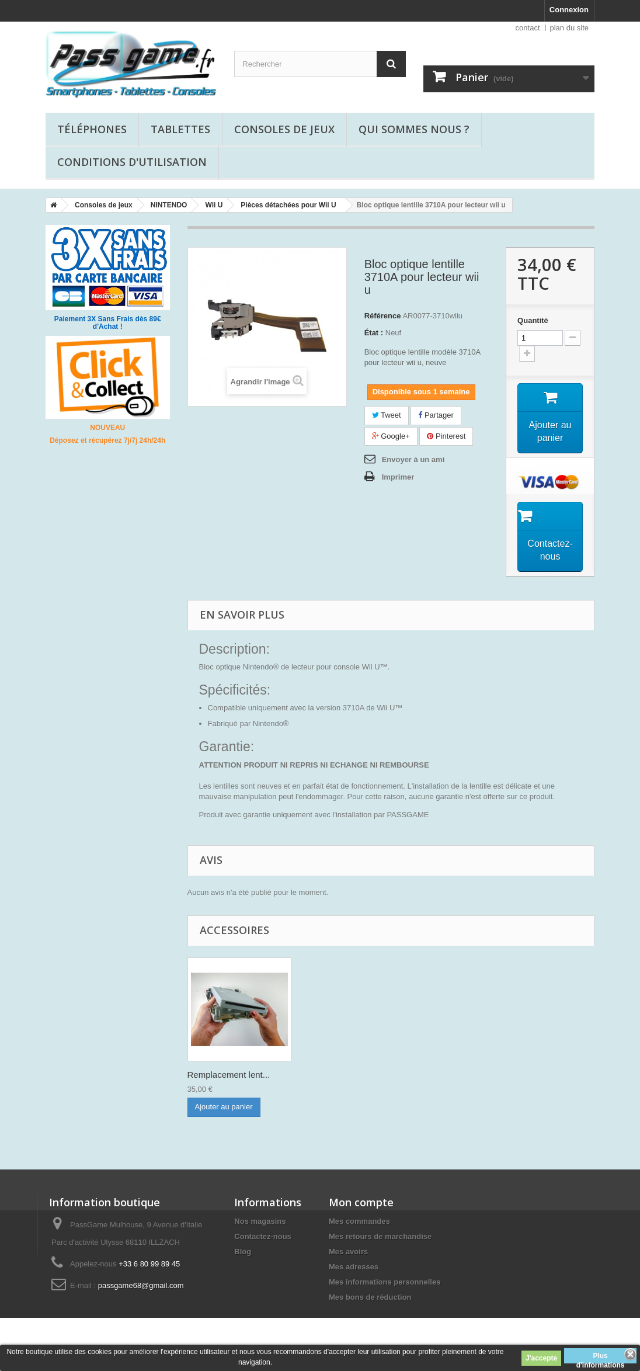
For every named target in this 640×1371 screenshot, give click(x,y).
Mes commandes (359, 1221)
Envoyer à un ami (413, 459)
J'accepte (541, 1358)
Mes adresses (353, 1266)
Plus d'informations (600, 1357)
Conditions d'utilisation (132, 162)
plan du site (569, 27)
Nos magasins (260, 1221)
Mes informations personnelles (384, 1282)
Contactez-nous (262, 1236)
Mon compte (361, 1202)
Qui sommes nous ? (414, 129)
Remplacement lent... (344, 1075)
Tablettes (180, 129)
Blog (242, 1251)
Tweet (386, 415)
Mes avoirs (348, 1251)
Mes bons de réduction (370, 1297)
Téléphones (92, 129)
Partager (435, 415)
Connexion (569, 9)
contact (528, 27)
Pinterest (446, 436)
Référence (382, 315)
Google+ (391, 436)
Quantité (532, 320)
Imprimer (398, 477)
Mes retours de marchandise (380, 1236)
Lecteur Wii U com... (226, 1075)
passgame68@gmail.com (141, 1285)
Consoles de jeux (284, 129)
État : (374, 332)
